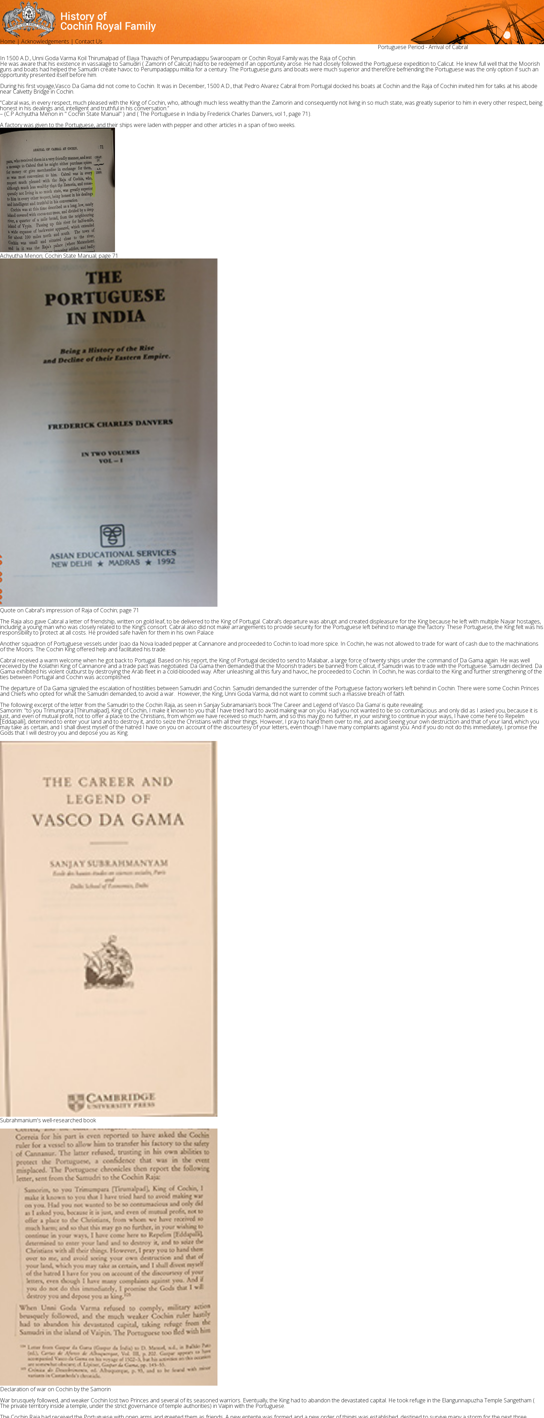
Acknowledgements (45, 41)
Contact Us (88, 41)
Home (7, 41)
